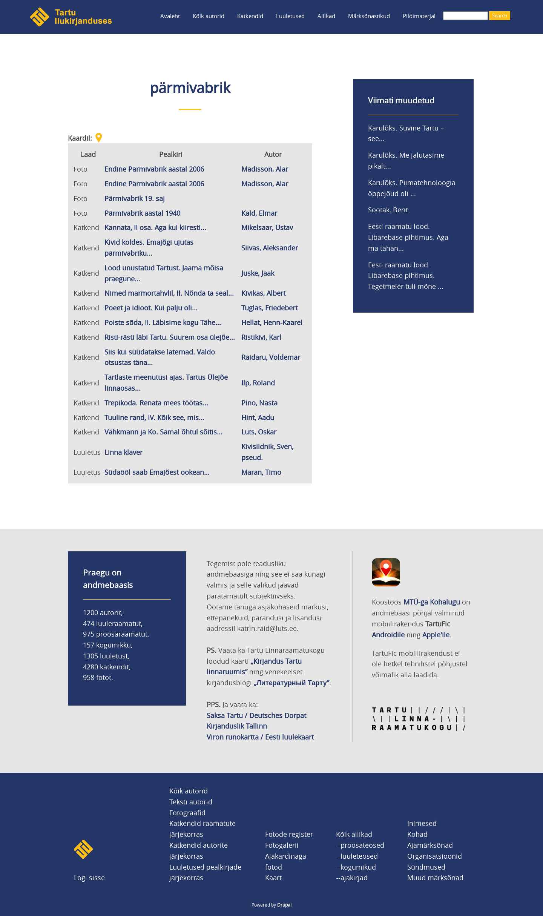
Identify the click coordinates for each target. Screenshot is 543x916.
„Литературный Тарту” (291, 682)
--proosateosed (360, 845)
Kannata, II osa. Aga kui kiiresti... (155, 227)
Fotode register (289, 834)
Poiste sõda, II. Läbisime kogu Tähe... (162, 322)
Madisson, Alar (264, 168)
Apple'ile (435, 634)
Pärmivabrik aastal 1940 (142, 213)
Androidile (388, 634)
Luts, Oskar (258, 431)
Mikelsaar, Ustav (267, 227)
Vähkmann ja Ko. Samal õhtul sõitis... (163, 431)
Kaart (273, 877)
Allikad (326, 16)
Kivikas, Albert (263, 293)
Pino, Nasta (259, 402)
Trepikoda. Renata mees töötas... (156, 402)
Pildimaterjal (419, 16)
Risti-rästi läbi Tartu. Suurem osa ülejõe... (169, 337)
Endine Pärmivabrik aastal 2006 (154, 168)
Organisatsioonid (434, 856)
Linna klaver (123, 452)
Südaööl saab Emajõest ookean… (156, 472)
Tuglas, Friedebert (269, 307)
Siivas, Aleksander (269, 247)
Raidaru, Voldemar (270, 357)
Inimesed (422, 823)
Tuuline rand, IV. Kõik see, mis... (154, 417)
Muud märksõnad (435, 877)
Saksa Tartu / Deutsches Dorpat (256, 715)
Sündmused (426, 867)
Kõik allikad (354, 834)
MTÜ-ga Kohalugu (431, 601)
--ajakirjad (352, 877)
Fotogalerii (282, 845)
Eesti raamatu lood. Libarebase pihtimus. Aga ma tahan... (408, 237)
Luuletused (290, 16)
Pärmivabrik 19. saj (134, 198)
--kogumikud (356, 867)
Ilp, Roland (258, 382)
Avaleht (170, 16)
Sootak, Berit (388, 209)
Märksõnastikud (369, 16)
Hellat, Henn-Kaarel (271, 322)
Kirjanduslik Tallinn (237, 725)
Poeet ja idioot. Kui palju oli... (151, 307)
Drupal (284, 905)
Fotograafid (187, 812)
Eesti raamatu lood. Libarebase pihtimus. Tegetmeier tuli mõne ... (405, 275)
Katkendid (250, 16)
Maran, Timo (261, 472)
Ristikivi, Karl (261, 337)
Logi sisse (89, 877)
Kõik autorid (208, 16)
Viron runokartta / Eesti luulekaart (260, 736)
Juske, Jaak (257, 273)
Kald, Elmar (259, 213)
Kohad (417, 834)
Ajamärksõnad (430, 845)
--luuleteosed (357, 856)
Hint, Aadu (257, 417)
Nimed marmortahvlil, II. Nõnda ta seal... (169, 293)
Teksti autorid (190, 801)
